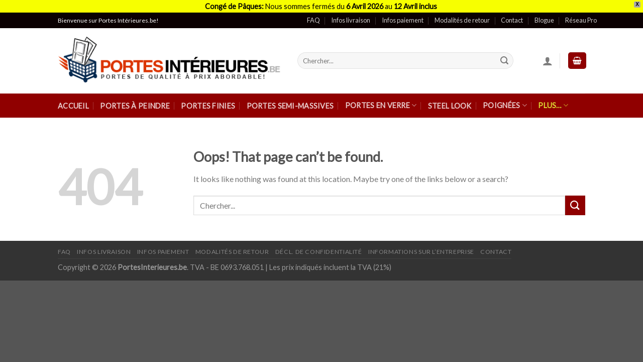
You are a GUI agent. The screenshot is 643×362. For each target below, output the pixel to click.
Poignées (505, 100)
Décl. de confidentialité (318, 246)
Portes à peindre (135, 100)
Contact (512, 15)
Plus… (553, 100)
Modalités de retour (462, 15)
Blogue (544, 15)
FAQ (313, 15)
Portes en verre (381, 100)
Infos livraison (350, 15)
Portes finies (208, 100)
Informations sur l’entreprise (421, 246)
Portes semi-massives (290, 100)
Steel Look (450, 100)
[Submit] (504, 55)
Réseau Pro (581, 15)
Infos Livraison (104, 246)
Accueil (73, 100)
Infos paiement (402, 15)
